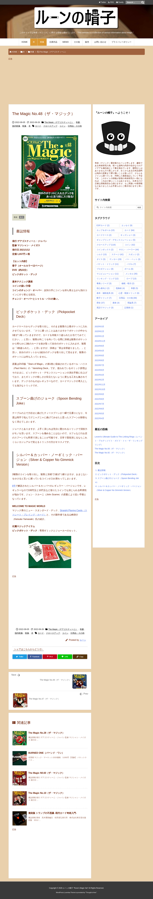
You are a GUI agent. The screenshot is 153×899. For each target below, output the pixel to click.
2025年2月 (99, 331)
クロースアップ (50, 126)
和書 (32, 52)
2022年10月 (100, 389)
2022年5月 (99, 413)
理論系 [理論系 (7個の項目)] (131, 303)
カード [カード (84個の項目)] (129, 230)
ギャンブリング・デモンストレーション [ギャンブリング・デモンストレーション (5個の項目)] (116, 240)
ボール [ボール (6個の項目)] (128, 269)
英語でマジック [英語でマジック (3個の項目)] (105, 307)
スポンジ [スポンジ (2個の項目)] (133, 254)
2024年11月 (100, 341)
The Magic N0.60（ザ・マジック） (46, 773)
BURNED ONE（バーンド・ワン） (46, 753)
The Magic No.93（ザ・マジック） (110, 449)
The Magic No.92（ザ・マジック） (110, 452)
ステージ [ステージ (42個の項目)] (118, 254)
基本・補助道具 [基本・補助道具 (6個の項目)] (105, 293)
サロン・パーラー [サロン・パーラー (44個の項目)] (129, 249)
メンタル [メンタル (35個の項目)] (131, 274)
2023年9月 (99, 355)
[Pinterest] (50, 656)
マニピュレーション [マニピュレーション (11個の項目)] (108, 274)
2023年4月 (99, 375)
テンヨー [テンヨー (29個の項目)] (115, 259)
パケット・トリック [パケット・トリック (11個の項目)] (108, 264)
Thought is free (91, 892)
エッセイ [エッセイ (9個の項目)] (126, 225)
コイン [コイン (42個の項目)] (130, 245)
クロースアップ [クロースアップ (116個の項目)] (106, 245)
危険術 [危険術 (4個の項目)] (120, 288)
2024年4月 (99, 351)
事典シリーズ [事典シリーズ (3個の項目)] (104, 283)
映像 (24, 126)
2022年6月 (99, 409)
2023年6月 (99, 370)
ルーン (83, 640)
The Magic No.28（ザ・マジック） (46, 733)
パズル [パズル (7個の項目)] (131, 264)
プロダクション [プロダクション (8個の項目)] (105, 269)
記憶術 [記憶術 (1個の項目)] (128, 307)
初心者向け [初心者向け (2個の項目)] (103, 288)
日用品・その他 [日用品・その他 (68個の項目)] (128, 298)
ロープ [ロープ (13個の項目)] (131, 278)
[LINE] (65, 656)
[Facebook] (35, 656)
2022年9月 (99, 394)
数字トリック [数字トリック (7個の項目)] (104, 298)
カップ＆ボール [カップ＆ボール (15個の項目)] (106, 230)
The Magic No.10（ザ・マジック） (46, 793)
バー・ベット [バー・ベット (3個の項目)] (132, 259)
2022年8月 (99, 399)
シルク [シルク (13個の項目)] (102, 254)
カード (38, 126)
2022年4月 (99, 418)
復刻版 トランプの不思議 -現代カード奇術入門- (52, 813)
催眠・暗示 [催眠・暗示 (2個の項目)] (127, 283)
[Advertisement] (76, 81)
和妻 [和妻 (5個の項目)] (134, 288)
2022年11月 (100, 384)
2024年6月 (99, 346)
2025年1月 (99, 336)
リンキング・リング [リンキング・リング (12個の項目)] (108, 278)
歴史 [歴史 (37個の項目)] (101, 303)
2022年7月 (99, 404)
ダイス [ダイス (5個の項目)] (101, 259)
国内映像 (16, 126)
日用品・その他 (75, 126)
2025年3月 (99, 326)
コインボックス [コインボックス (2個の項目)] (105, 249)
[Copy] (80, 656)
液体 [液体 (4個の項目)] (116, 303)
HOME (14, 52)
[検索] (142, 2)
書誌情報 (100, 470)
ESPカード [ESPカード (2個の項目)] (103, 225)
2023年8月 (99, 360)
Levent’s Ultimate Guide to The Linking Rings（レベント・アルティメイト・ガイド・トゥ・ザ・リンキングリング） (118, 441)
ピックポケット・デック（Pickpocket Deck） (116, 474)
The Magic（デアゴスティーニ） (53, 52)
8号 (14, 486)
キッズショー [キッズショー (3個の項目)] (127, 235)
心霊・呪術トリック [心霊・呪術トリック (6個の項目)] (128, 293)
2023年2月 (99, 380)
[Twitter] (20, 656)
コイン (62, 126)
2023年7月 (99, 365)
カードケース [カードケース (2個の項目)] (104, 235)
